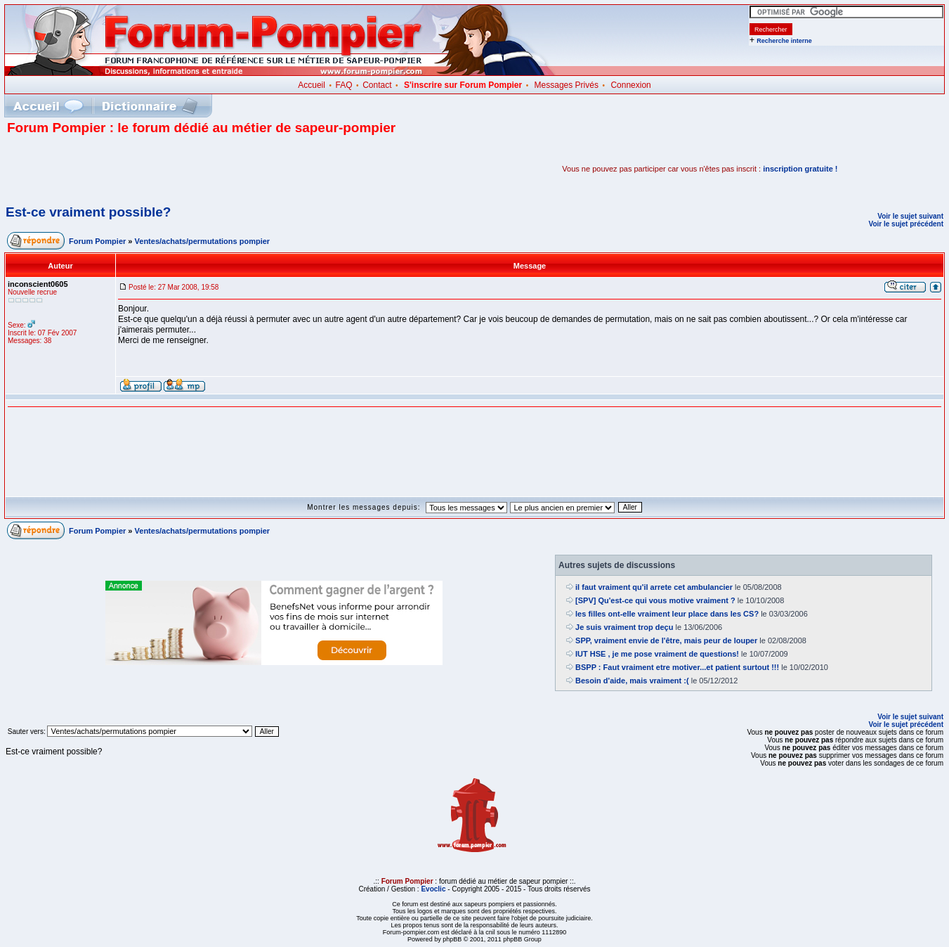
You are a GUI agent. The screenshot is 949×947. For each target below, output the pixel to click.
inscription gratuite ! (800, 169)
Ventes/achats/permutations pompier (202, 241)
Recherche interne (784, 40)
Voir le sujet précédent (905, 224)
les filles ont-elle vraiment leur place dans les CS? (667, 614)
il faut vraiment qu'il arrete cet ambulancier (654, 587)
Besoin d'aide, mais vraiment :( (632, 680)
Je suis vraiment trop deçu (624, 627)
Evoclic (433, 889)
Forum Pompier (97, 241)
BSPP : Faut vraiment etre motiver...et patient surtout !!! (677, 667)
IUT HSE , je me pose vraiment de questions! (657, 654)
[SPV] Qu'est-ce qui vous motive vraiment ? (655, 600)
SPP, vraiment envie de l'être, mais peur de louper (666, 640)
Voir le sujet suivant (910, 216)
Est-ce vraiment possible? (88, 212)
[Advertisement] (171, 169)
